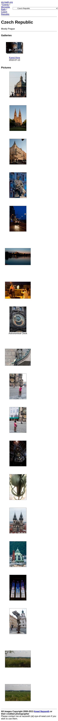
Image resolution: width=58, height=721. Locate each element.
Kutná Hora (14, 57)
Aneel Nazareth (42, 711)
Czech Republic (5, 13)
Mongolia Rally (5, 8)
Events (5, 4)
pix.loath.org (7, 2)
